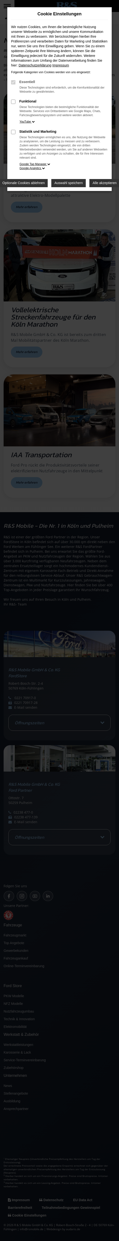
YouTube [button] (27, 121)
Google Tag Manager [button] (35, 164)
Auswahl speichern (68, 183)
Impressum (60, 65)
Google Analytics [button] (32, 168)
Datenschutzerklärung (35, 65)
